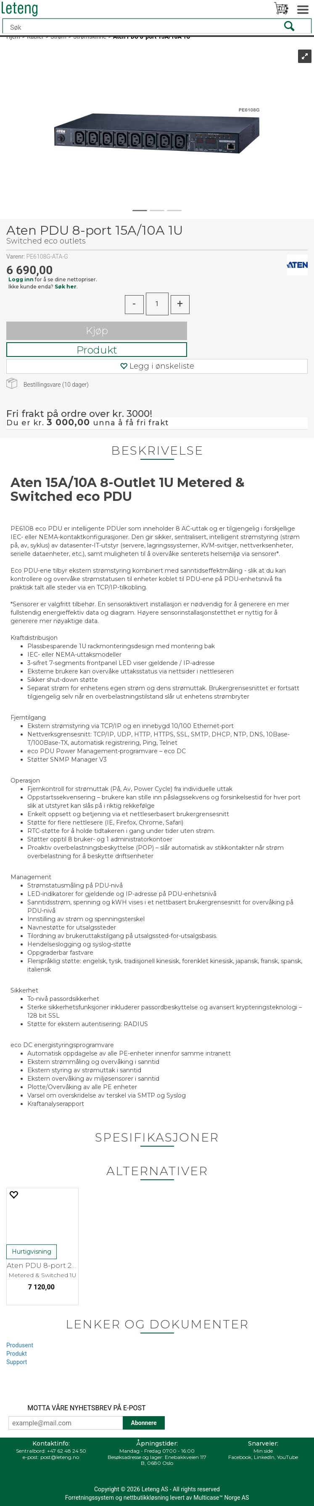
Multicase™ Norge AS (221, 1497)
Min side (263, 1451)
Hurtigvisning (31, 1251)
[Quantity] (157, 304)
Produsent (19, 1345)
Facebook (239, 1457)
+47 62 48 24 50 (66, 1451)
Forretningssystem (89, 1497)
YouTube (287, 1457)
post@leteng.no (59, 1457)
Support (16, 1362)
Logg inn (21, 279)
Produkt (97, 350)
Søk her (66, 286)
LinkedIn (264, 1457)
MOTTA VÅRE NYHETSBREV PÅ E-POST (86, 1408)
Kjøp (97, 331)
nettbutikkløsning (146, 1497)
